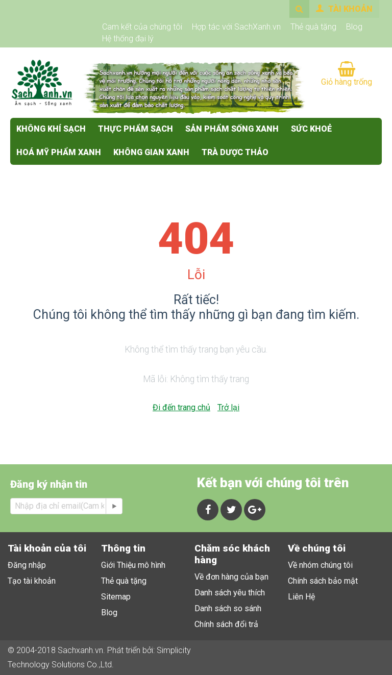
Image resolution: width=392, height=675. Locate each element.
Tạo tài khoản (32, 581)
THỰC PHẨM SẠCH (135, 129)
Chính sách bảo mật (323, 581)
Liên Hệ (301, 597)
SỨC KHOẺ (311, 129)
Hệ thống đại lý (128, 38)
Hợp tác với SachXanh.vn (236, 27)
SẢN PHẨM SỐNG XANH (232, 129)
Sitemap (116, 597)
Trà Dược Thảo (235, 152)
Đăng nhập (27, 565)
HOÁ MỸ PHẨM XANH (58, 152)
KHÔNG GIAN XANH (151, 152)
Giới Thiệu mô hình (133, 565)
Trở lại (228, 407)
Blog (354, 27)
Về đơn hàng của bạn (231, 577)
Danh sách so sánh (227, 608)
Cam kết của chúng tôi (142, 27)
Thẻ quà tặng (313, 27)
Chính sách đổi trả (226, 624)
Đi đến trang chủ (181, 407)
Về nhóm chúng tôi (320, 565)
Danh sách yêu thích (229, 592)
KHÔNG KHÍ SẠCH (51, 129)
